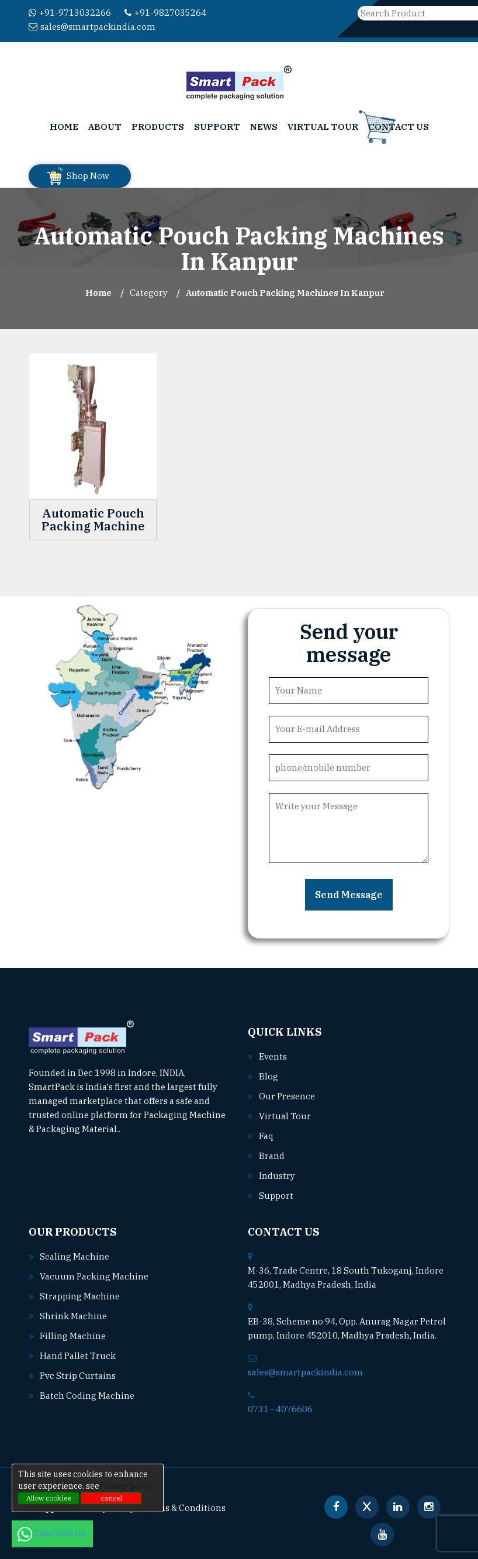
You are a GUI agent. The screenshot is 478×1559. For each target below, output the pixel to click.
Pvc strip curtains (78, 1375)
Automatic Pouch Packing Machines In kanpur (285, 292)
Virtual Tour (323, 126)
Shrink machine (73, 1316)
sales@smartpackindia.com (92, 26)
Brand (272, 1155)
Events (273, 1056)
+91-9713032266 (70, 12)
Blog (268, 1076)
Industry (277, 1175)
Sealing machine (74, 1256)
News (264, 126)
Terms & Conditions (184, 1507)
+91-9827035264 (165, 12)
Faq (266, 1135)
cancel (111, 1498)
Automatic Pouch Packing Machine (93, 520)
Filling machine (73, 1335)
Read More (147, 1128)
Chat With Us (52, 1533)
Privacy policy (126, 1486)
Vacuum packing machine (94, 1276)
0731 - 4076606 (280, 1409)
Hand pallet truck (78, 1355)
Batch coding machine (87, 1395)
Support (217, 126)
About (105, 126)
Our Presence (287, 1096)
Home (64, 126)
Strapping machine (80, 1296)
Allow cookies (48, 1498)
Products (157, 126)
